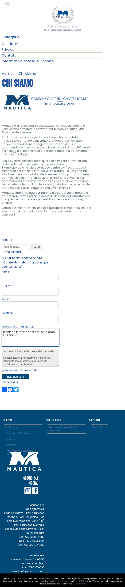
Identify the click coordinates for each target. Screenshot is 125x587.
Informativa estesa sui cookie (28, 61)
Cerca (36, 246)
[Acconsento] (80, 584)
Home (7, 73)
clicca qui (61, 581)
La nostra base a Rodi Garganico (62, 428)
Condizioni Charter (17, 433)
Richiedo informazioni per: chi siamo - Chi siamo (30, 338)
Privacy (8, 49)
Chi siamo (11, 43)
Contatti (9, 55)
